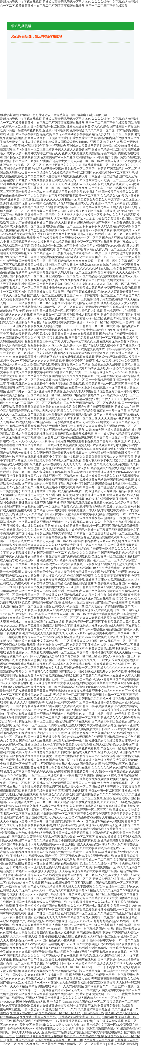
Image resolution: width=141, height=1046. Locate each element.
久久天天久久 (67, 1009)
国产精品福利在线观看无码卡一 (34, 1021)
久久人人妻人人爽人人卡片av (66, 1024)
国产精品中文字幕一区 (101, 1024)
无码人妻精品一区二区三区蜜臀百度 (82, 1044)
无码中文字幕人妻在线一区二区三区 (58, 1040)
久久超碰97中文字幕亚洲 (94, 1009)
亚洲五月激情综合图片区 (102, 1028)
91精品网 (108, 1017)
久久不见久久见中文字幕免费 (37, 1044)
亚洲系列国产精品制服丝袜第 (60, 1032)
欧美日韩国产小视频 (20, 1040)
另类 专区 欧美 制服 (32, 1024)
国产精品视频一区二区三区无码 (59, 1013)
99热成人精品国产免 (23, 1013)
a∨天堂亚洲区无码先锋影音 (74, 1021)
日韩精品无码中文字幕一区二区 (79, 1017)
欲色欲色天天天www (20, 1028)
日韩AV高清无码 (93, 1013)
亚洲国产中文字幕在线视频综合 (102, 1032)
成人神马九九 (114, 1013)
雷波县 (80, 1028)
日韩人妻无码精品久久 (25, 1032)
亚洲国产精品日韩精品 (122, 1044)
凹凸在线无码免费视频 (98, 1040)
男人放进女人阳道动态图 (41, 1009)
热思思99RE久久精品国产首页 (83, 1036)
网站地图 (134, 122)
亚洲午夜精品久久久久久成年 (55, 1028)
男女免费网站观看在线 (47, 1036)
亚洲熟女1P (23, 1036)
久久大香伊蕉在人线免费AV (38, 1017)
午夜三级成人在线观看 (108, 1021)
